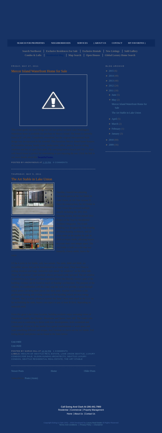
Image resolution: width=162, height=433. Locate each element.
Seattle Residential (81, 19)
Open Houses (93, 55)
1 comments (60, 351)
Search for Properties (30, 43)
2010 (111, 139)
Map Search (74, 55)
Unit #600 (16, 346)
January (115, 133)
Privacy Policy (85, 425)
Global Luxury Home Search (120, 55)
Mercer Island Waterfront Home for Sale (39, 71)
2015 (111, 70)
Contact (117, 43)
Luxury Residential (32, 36)
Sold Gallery (131, 51)
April (114, 118)
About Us (78, 414)
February (116, 128)
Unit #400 (16, 341)
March (115, 123)
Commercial (80, 36)
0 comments (60, 162)
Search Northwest (31, 51)
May (114, 99)
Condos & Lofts (33, 55)
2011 (111, 90)
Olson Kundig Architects (50, 356)
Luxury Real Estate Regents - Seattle (29, 409)
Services (82, 43)
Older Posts (89, 371)
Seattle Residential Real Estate (42, 359)
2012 (111, 85)
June (114, 94)
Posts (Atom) (31, 378)
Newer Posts (17, 371)
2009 (111, 144)
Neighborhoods (61, 43)
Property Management (129, 36)
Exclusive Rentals (91, 51)
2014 (111, 75)
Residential (63, 410)
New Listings (112, 51)
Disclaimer (98, 425)
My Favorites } (137, 43)
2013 (111, 80)
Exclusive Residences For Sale (61, 51)
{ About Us (99, 43)
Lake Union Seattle (73, 354)
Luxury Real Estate (132, 409)
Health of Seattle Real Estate (40, 354)
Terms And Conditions (68, 425)
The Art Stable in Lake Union (31, 179)
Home (54, 371)
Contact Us (90, 414)
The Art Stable (73, 359)
